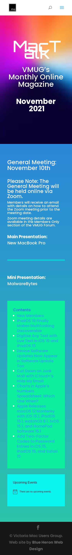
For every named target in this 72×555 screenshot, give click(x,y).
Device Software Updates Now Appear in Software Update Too (37, 358)
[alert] (38, 492)
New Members (30, 315)
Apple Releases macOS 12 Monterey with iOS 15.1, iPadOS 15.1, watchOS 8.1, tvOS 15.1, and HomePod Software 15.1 (38, 418)
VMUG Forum (43, 225)
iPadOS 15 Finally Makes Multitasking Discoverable (35, 325)
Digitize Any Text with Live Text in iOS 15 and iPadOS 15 (37, 340)
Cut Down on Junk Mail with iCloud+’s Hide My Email (35, 376)
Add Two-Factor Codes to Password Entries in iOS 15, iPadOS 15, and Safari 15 (37, 446)
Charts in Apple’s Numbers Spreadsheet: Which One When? (36, 393)
